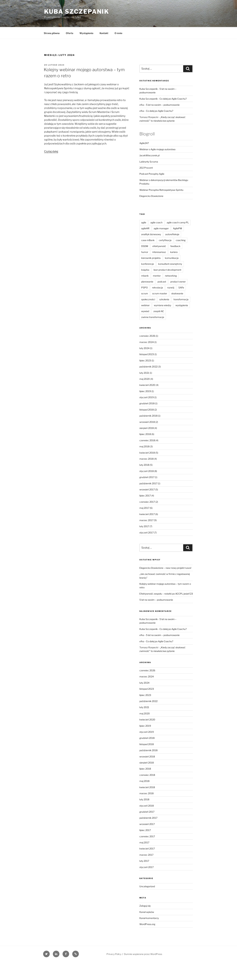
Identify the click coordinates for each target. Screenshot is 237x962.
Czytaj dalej (51, 151)
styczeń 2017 (146, 532)
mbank (145, 275)
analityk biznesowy (151, 234)
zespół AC (158, 311)
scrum (144, 293)
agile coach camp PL (178, 222)
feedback (175, 246)
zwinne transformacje (152, 317)
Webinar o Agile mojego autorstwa (157, 149)
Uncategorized (147, 886)
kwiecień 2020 (147, 385)
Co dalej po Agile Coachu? (173, 98)
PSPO (144, 287)
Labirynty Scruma (148, 161)
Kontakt (104, 33)
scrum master (159, 293)
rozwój (170, 287)
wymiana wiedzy (162, 305)
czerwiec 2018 (147, 440)
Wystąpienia (86, 33)
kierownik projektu (151, 258)
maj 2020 (144, 378)
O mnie (118, 33)
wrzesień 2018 (147, 422)
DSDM (144, 246)
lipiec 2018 (145, 434)
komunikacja (172, 258)
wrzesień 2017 (147, 489)
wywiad (145, 311)
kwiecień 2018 (147, 452)
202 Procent (146, 167)
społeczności (148, 299)
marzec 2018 (146, 458)
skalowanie (177, 293)
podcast (162, 281)
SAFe (181, 287)
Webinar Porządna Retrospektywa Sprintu (161, 189)
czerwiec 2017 (147, 501)
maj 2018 (144, 446)
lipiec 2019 (145, 391)
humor (144, 252)
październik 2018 (148, 415)
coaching (180, 240)
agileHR (145, 228)
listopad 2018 (146, 409)
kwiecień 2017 (147, 514)
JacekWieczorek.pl (149, 155)
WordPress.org (147, 924)
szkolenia (164, 299)
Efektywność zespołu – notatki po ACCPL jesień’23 (166, 593)
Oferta (69, 33)
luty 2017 (144, 526)
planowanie (147, 281)
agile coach (156, 222)
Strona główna (52, 33)
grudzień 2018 (147, 403)
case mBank (148, 240)
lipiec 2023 (145, 360)
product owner (178, 281)
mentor (157, 275)
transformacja (180, 299)
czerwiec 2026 (147, 335)
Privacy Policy (113, 954)
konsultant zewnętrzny (170, 263)
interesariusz (159, 252)
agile (143, 222)
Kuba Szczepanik (76, 11)
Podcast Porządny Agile (151, 173)
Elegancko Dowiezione (151, 196)
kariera (174, 252)
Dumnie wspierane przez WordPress (143, 954)
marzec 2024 (146, 342)
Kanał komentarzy (149, 918)
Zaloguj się (145, 905)
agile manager (161, 228)
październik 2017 (148, 483)
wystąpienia (181, 305)
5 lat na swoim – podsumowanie (163, 104)
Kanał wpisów (146, 912)
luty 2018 (144, 464)
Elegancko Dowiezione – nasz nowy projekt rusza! (165, 567)
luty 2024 (144, 348)
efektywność (159, 246)
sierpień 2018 (146, 428)
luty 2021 (144, 372)
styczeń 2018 (146, 471)
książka (145, 269)
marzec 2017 (146, 520)
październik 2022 (148, 366)
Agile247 (144, 143)
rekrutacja (157, 287)
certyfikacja (165, 240)
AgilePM (177, 228)
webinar (145, 305)
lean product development (167, 269)
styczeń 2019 (146, 397)
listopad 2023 (146, 354)
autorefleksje (172, 234)
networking (171, 275)
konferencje (147, 263)
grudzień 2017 (146, 477)
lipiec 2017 (145, 495)
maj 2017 (144, 507)
